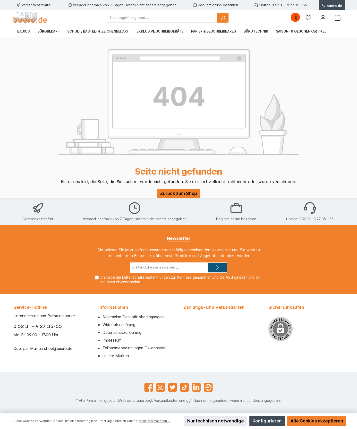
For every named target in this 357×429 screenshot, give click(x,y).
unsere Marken (115, 355)
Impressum (111, 340)
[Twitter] (172, 387)
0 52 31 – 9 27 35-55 (37, 326)
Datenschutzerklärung (121, 332)
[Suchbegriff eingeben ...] (162, 18)
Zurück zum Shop (178, 193)
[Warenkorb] (338, 18)
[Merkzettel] (308, 18)
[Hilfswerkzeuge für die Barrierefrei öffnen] (296, 18)
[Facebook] (148, 387)
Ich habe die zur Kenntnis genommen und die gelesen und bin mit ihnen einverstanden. (180, 279)
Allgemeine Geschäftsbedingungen (133, 316)
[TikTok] (184, 387)
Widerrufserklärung (118, 324)
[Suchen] (223, 18)
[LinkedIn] (196, 387)
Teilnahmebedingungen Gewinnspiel (134, 347)
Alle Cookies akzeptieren (316, 420)
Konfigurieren (267, 420)
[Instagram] (160, 387)
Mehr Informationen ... (154, 421)
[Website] (208, 387)
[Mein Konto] (323, 18)
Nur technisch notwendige (215, 420)
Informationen (113, 307)
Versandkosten (166, 400)
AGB (229, 277)
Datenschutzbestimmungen (146, 277)
